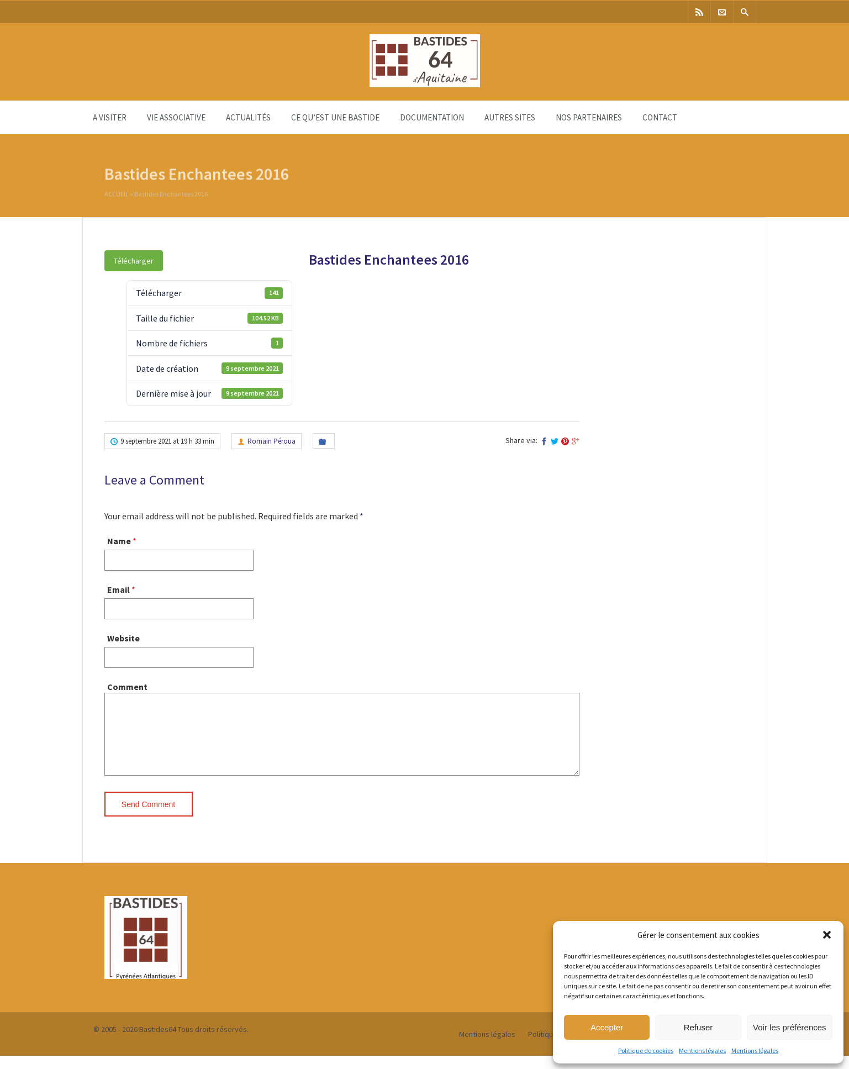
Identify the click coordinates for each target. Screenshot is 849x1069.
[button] (826, 934)
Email (118, 589)
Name (119, 540)
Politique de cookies (645, 1050)
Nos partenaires (589, 117)
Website (123, 638)
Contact (659, 117)
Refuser (698, 1027)
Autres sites (509, 117)
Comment (127, 686)
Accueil (116, 195)
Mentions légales (702, 1050)
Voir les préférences (789, 1027)
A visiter (109, 117)
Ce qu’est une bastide (335, 117)
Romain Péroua (271, 441)
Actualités (248, 117)
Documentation (432, 117)
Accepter (606, 1027)
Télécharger (134, 261)
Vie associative (176, 117)
